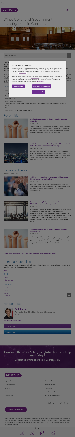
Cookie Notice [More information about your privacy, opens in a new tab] (40, 81)
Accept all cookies (39, 91)
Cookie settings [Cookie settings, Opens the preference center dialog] (18, 86)
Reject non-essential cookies (41, 86)
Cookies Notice (22, 73)
